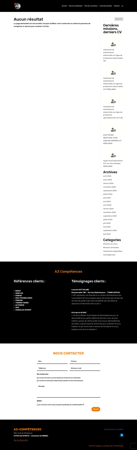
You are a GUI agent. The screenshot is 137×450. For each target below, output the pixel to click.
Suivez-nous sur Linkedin (113, 429)
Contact (117, 6)
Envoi (95, 409)
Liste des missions (106, 6)
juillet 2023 (107, 220)
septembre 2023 (110, 216)
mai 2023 (107, 227)
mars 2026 (107, 180)
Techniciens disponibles (112, 251)
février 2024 (108, 209)
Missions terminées (111, 248)
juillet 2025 (107, 194)
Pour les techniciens (75, 6)
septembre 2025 (110, 191)
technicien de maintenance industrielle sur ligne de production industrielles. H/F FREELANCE (113, 83)
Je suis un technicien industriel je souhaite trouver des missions (60, 381)
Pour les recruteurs (91, 6)
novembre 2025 (109, 187)
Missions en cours (110, 244)
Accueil (64, 6)
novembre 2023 (109, 212)
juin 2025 (107, 198)
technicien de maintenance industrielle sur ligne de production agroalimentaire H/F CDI (113, 112)
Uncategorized (109, 255)
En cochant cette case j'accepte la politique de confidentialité (60, 405)
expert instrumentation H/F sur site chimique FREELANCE (113, 163)
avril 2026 (107, 176)
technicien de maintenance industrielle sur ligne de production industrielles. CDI (113, 55)
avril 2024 (107, 205)
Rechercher (118, 19)
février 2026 (108, 183)
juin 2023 (107, 223)
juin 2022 (107, 234)
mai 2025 (107, 202)
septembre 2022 (110, 230)
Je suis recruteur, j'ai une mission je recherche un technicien (58, 378)
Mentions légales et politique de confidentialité (106, 446)
